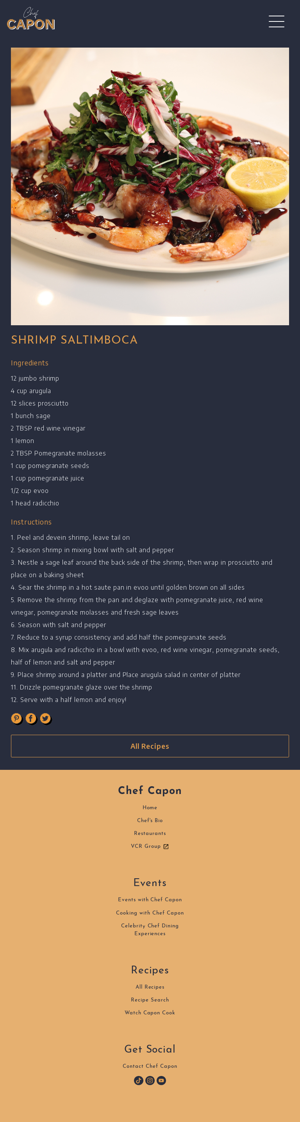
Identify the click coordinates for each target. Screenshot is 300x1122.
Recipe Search (150, 1000)
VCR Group (150, 847)
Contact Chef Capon (150, 1066)
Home (150, 807)
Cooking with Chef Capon (150, 913)
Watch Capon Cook (150, 1013)
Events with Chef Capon (150, 899)
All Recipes (150, 746)
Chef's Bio (150, 820)
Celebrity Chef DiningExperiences (150, 929)
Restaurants (150, 833)
